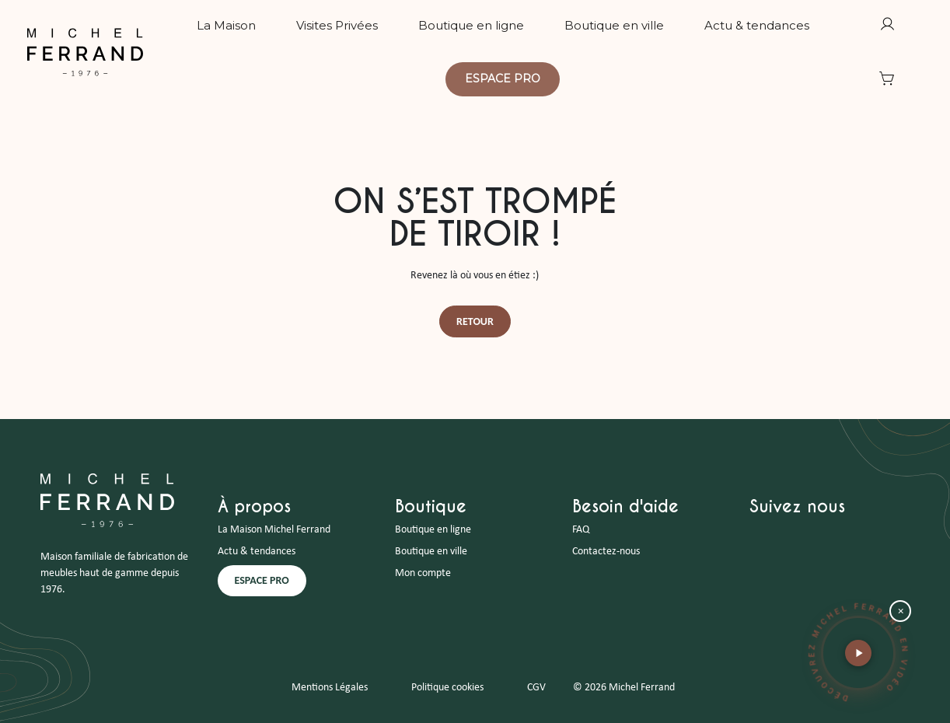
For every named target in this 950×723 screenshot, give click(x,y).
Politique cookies (447, 687)
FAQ (580, 530)
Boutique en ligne (433, 530)
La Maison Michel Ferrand (274, 530)
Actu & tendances (256, 551)
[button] (858, 653)
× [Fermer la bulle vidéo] (900, 611)
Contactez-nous (606, 551)
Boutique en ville (431, 551)
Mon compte (423, 573)
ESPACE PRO (262, 580)
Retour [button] (475, 321)
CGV (536, 687)
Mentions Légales (330, 687)
